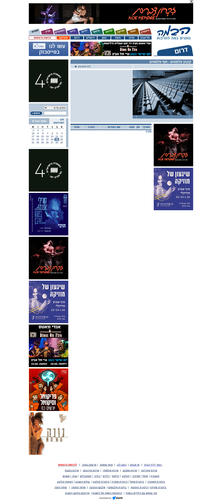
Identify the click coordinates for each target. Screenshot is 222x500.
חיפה (118, 37)
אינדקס (63, 37)
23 (37, 139)
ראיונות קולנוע (65, 481)
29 (42, 142)
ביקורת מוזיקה (158, 487)
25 (61, 142)
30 (37, 142)
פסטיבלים (85, 476)
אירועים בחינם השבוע (77, 493)
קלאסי (115, 476)
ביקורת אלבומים (117, 487)
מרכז (131, 37)
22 (42, 139)
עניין (74, 476)
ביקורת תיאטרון (156, 481)
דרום (77, 37)
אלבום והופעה (97, 487)
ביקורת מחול (137, 481)
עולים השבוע (82, 481)
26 (57, 142)
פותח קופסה (78, 487)
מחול (145, 476)
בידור (96, 476)
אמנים (66, 476)
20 (52, 139)
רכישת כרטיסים (42, 37)
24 (33, 139)
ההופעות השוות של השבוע (107, 493)
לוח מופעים (83, 66)
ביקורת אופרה (119, 481)
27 (52, 142)
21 (47, 139)
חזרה (149, 131)
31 (33, 142)
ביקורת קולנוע (101, 481)
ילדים (106, 476)
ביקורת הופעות (139, 487)
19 (57, 139)
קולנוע (126, 476)
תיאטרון (155, 476)
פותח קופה (60, 487)
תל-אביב (145, 37)
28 (47, 142)
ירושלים (90, 37)
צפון (104, 37)
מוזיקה (136, 476)
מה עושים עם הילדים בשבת (141, 493)
